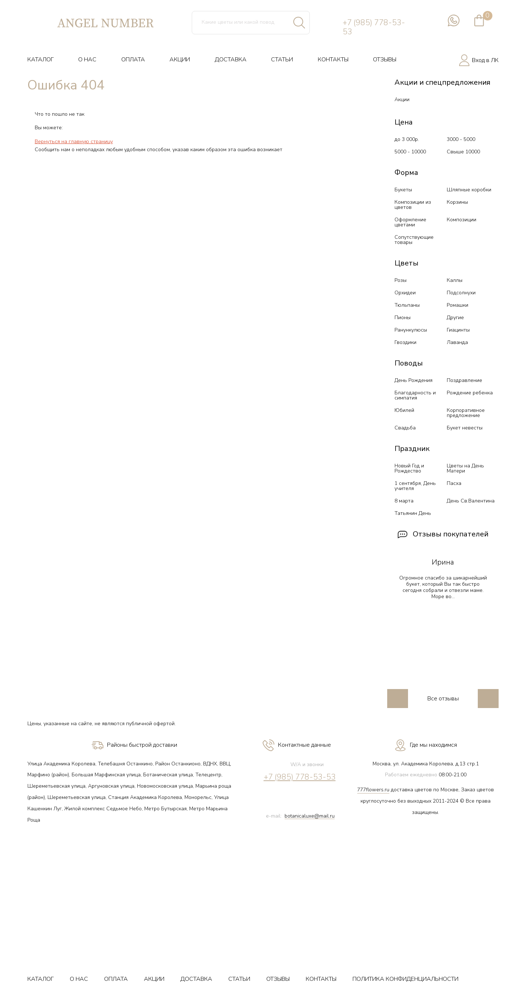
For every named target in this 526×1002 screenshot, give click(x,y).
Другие (455, 317)
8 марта (403, 500)
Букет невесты (465, 427)
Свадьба (405, 427)
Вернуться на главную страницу (74, 141)
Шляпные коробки (469, 189)
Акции (401, 99)
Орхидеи (405, 292)
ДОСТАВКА (231, 60)
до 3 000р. (406, 139)
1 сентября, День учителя (415, 486)
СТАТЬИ (282, 60)
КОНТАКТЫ (333, 60)
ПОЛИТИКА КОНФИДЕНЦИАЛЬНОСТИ (405, 979)
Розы (400, 280)
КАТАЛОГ (40, 60)
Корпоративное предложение (466, 413)
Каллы (454, 280)
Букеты (403, 189)
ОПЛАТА (133, 60)
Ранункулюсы (410, 329)
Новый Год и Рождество (409, 468)
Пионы (402, 317)
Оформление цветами (410, 222)
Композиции (461, 219)
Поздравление (464, 380)
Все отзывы (443, 698)
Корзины (457, 202)
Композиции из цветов (412, 205)
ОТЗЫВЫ (384, 60)
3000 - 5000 (461, 139)
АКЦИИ (179, 60)
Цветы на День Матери (465, 468)
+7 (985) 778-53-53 (374, 27)
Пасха (454, 483)
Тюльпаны (407, 305)
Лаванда (457, 342)
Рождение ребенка (470, 392)
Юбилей (404, 410)
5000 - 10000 (410, 151)
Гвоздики (405, 342)
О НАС (87, 60)
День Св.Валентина (471, 500)
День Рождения (413, 380)
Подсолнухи (461, 292)
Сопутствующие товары (414, 240)
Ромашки (457, 305)
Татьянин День (412, 513)
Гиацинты (458, 329)
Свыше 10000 (463, 151)
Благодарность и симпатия (415, 395)
